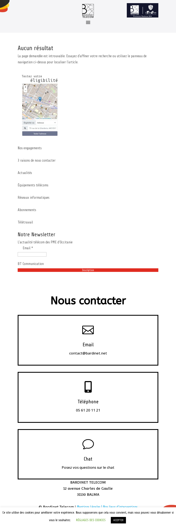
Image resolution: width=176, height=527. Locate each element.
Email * (28, 248)
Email (88, 345)
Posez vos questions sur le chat (88, 467)
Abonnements (27, 210)
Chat (88, 459)
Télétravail (25, 222)
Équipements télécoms (33, 185)
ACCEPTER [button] (118, 520)
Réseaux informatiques (33, 198)
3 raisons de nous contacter (37, 160)
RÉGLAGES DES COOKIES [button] (91, 520)
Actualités (25, 173)
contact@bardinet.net (88, 353)
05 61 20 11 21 (88, 410)
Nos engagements (30, 148)
